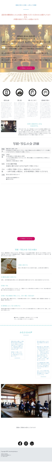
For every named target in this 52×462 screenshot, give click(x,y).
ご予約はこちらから (26, 68)
